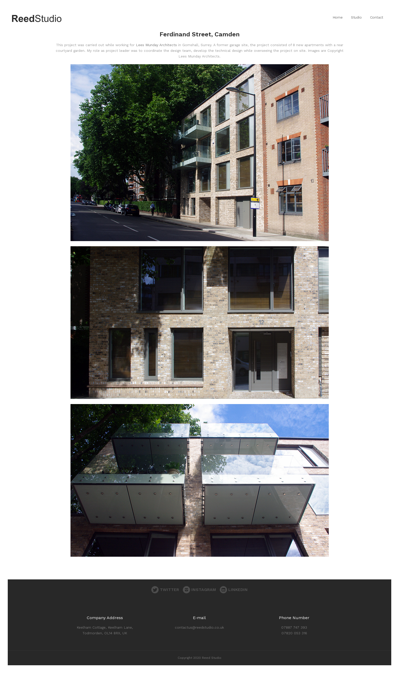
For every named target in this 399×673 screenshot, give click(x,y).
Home (338, 17)
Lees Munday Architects (156, 45)
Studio (356, 17)
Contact (377, 17)
